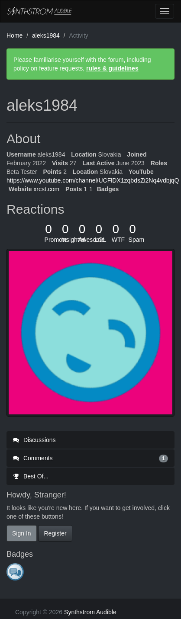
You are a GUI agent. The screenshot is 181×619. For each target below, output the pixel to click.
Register (55, 533)
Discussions (34, 439)
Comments (90, 458)
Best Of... (30, 476)
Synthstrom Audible (39, 11)
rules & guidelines (112, 68)
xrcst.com (46, 189)
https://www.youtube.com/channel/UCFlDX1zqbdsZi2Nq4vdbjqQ (92, 180)
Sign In (21, 533)
